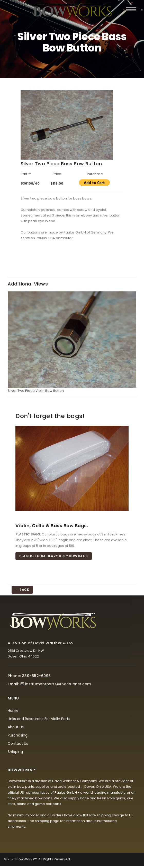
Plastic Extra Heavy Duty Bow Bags (53, 556)
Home (13, 710)
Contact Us (18, 743)
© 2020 (10, 859)
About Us (16, 727)
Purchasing (18, 735)
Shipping (15, 751)
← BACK (22, 589)
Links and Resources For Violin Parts (39, 718)
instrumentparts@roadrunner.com (58, 684)
